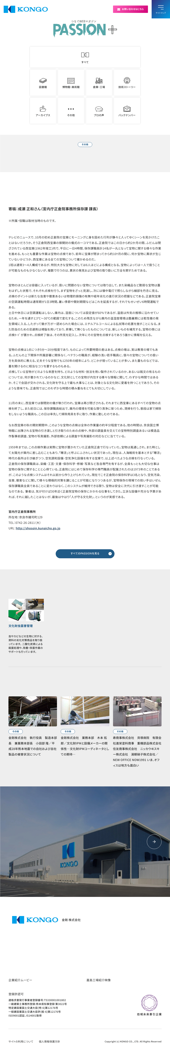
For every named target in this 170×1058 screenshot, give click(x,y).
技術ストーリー (127, 83)
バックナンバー (127, 111)
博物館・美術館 (71, 83)
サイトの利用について (20, 1041)
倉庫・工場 (99, 83)
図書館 (43, 83)
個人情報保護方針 (49, 1041)
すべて (85, 57)
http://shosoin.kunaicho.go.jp (38, 528)
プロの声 (99, 111)
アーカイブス (43, 111)
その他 (71, 111)
